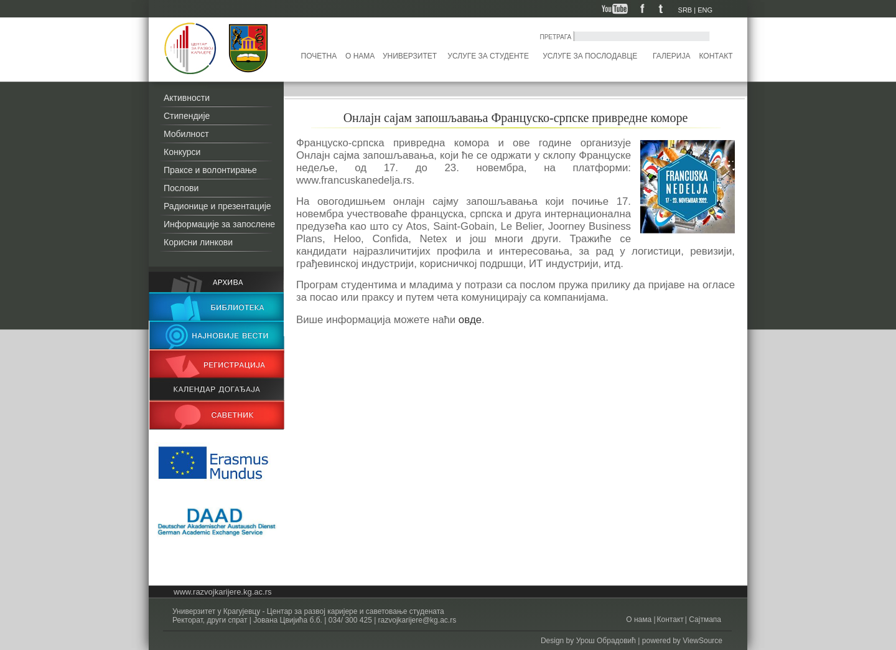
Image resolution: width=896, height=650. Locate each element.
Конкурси (182, 152)
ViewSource (702, 640)
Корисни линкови (198, 242)
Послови (181, 188)
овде (468, 320)
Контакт (716, 56)
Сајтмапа (704, 619)
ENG (705, 10)
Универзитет (410, 56)
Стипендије (187, 116)
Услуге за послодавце (590, 56)
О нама (360, 56)
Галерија (671, 56)
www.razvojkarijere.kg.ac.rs (223, 591)
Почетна (319, 56)
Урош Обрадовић (606, 640)
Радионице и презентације (217, 206)
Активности (187, 98)
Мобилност (186, 134)
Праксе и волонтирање (210, 170)
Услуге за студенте (488, 56)
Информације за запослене (219, 224)
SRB (685, 10)
